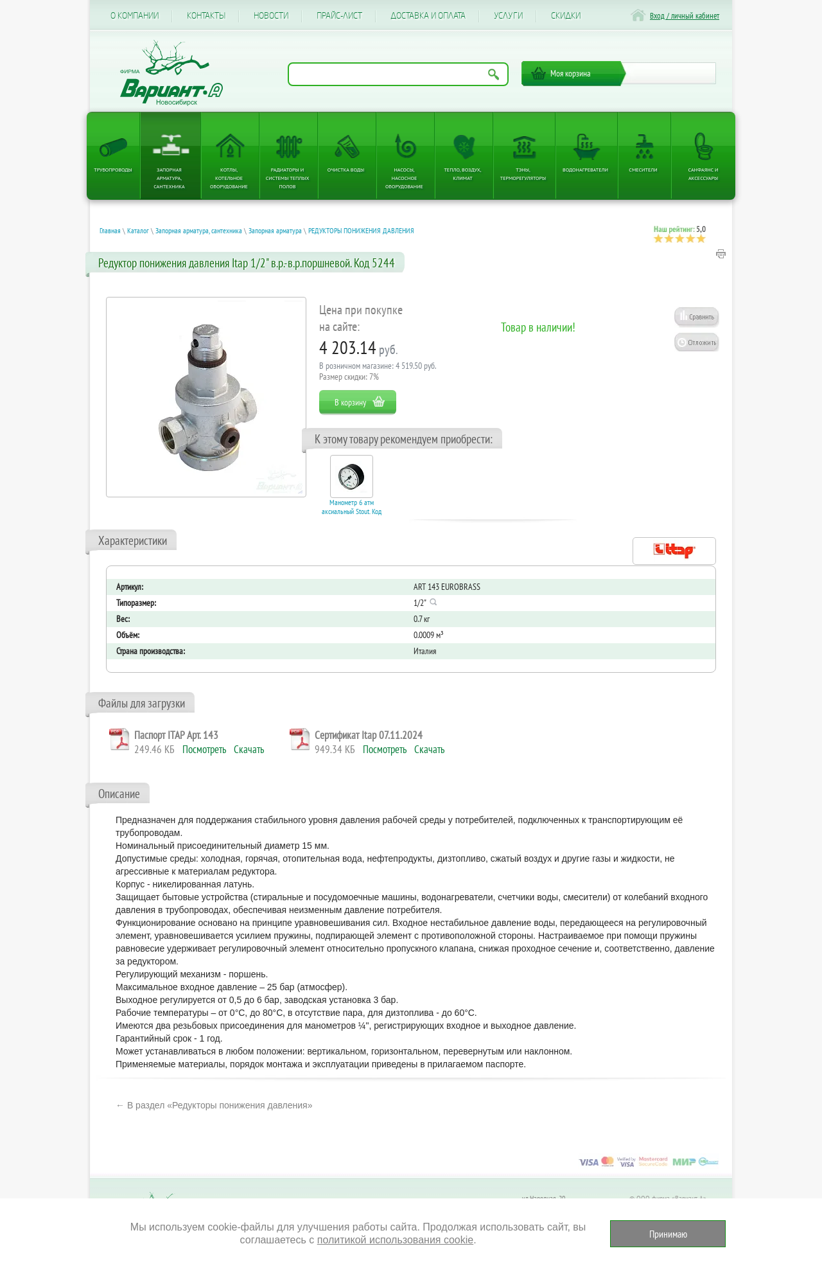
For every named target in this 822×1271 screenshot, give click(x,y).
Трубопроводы (113, 169)
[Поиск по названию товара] (398, 74)
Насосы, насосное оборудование (404, 178)
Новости (271, 16)
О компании (134, 16)
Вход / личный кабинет (684, 15)
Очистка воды (346, 169)
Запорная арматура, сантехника (168, 178)
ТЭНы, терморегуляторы (523, 173)
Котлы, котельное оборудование (229, 178)
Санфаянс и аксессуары (703, 173)
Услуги (508, 16)
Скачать (249, 749)
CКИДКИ (566, 16)
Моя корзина (570, 73)
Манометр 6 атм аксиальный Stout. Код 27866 (351, 511)
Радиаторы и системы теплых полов (288, 178)
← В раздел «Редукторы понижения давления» (214, 1105)
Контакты (206, 16)
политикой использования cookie (395, 1239)
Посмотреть (204, 749)
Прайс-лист (339, 16)
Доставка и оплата (428, 16)
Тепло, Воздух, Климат (462, 173)
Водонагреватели (585, 169)
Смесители (643, 169)
